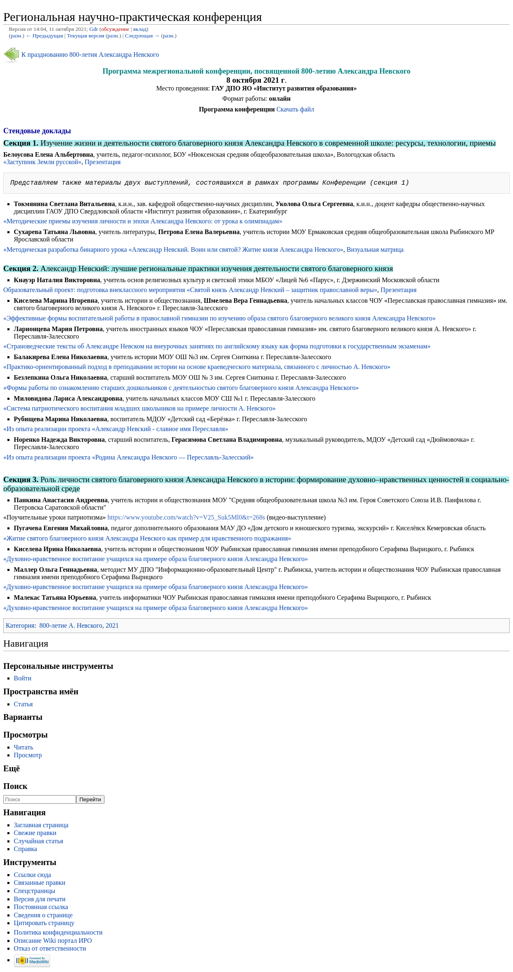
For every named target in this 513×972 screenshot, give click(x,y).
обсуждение (115, 29)
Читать (23, 748)
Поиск (15, 787)
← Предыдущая (44, 35)
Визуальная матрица (375, 251)
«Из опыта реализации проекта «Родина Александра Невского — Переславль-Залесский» (128, 458)
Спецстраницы (35, 892)
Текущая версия (85, 35)
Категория (20, 627)
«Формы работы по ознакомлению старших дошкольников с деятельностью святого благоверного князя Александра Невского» (181, 389)
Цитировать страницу (44, 924)
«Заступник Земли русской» (42, 161)
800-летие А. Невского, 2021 (79, 627)
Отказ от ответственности (50, 949)
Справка (25, 850)
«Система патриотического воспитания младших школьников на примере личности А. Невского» (139, 409)
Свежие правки (35, 834)
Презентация (103, 161)
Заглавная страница (41, 826)
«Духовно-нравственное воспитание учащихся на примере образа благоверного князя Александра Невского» (155, 560)
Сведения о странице (43, 916)
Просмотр (28, 756)
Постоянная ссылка (41, 908)
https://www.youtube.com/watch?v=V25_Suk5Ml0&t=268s (186, 518)
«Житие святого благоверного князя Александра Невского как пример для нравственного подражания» (147, 539)
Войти (23, 679)
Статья (23, 705)
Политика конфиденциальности (58, 933)
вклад (139, 29)
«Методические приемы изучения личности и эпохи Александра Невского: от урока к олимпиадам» (142, 222)
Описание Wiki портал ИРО (53, 942)
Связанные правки (39, 884)
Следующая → (142, 35)
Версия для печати (40, 900)
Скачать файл (295, 109)
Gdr (93, 29)
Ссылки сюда (32, 876)
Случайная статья (38, 842)
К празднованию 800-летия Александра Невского (90, 54)
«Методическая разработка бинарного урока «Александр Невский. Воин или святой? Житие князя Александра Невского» (173, 251)
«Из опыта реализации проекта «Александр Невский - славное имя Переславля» (115, 430)
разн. (17, 35)
